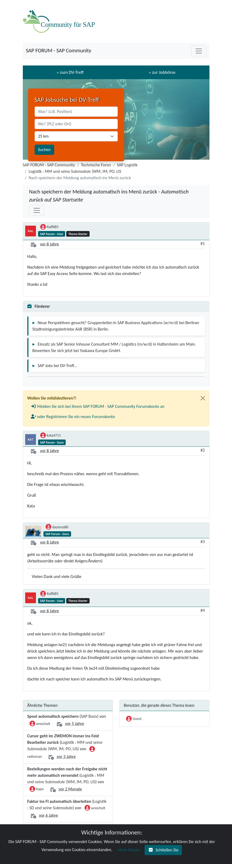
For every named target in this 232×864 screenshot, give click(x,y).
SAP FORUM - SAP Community (58, 50)
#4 (202, 610)
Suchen (44, 149)
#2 (202, 450)
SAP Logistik (127, 164)
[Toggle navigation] (198, 51)
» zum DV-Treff (70, 72)
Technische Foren (96, 164)
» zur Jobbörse (162, 72)
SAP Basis (89, 716)
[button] (97, 406)
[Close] (202, 398)
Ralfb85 (49, 227)
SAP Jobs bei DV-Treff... (57, 365)
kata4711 (50, 435)
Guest (134, 719)
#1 (202, 243)
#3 (202, 541)
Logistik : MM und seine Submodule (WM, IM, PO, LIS (75, 171)
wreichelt (40, 724)
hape (37, 789)
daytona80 (57, 527)
